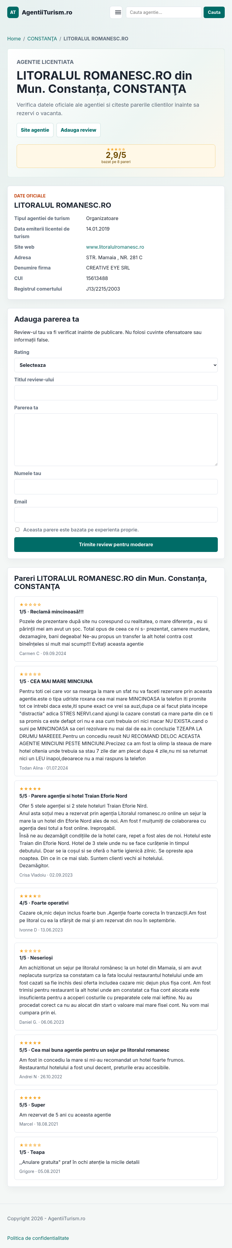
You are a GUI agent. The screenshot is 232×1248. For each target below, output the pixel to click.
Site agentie (35, 130)
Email (116, 511)
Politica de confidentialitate (38, 1238)
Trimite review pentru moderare (116, 544)
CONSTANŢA (42, 39)
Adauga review (78, 130)
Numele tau (116, 482)
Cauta (214, 12)
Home (14, 39)
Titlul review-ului (116, 389)
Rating (116, 360)
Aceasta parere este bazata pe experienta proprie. (77, 530)
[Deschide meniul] (116, 12)
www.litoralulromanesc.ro (115, 247)
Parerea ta (116, 435)
